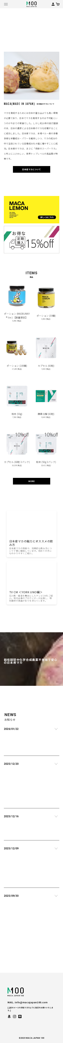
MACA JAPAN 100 (16, 991)
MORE (31, 481)
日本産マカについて (31, 169)
